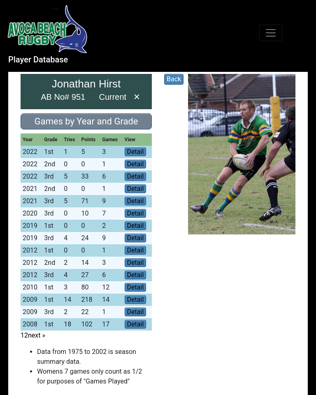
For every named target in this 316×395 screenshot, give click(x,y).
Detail (135, 152)
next (36, 335)
